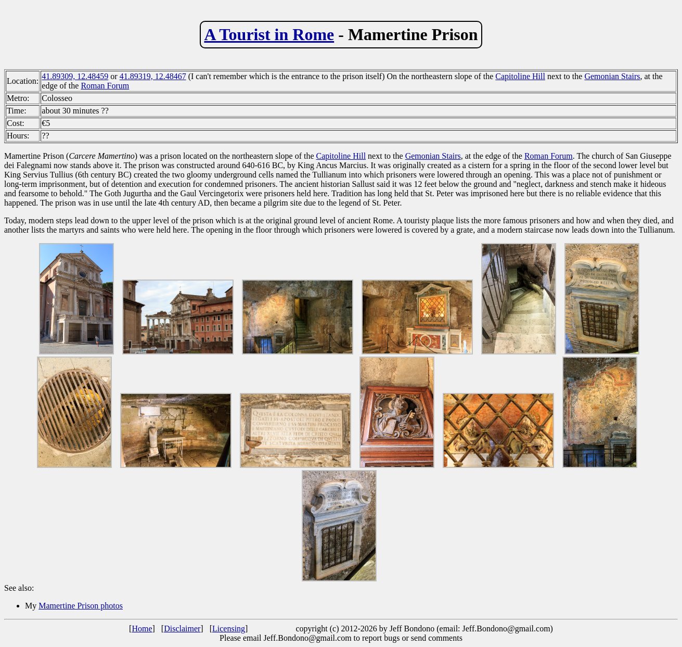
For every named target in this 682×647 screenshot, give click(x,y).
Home (142, 628)
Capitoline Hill (520, 76)
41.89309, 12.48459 (75, 76)
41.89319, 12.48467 (153, 76)
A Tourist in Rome (269, 34)
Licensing (228, 628)
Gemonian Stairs (612, 76)
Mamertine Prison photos (80, 605)
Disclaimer (182, 628)
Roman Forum (105, 85)
